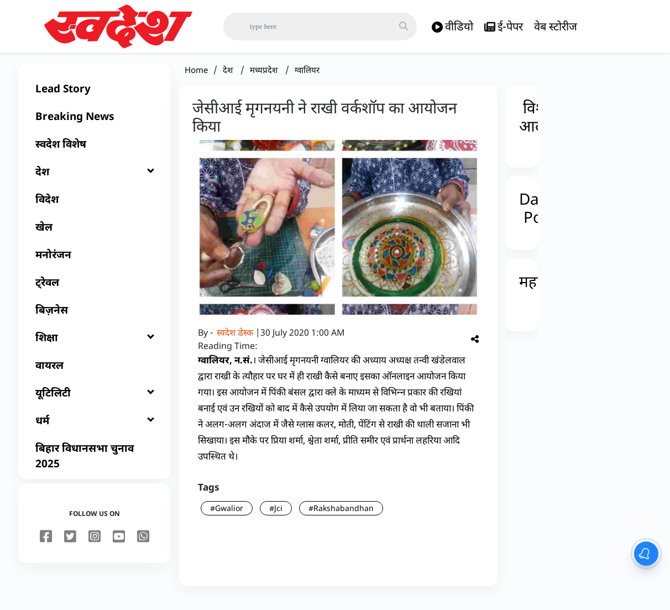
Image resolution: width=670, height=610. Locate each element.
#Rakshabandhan (341, 517)
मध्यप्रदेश (265, 78)
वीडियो (452, 27)
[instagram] (94, 546)
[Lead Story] (94, 97)
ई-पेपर (503, 27)
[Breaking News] (94, 124)
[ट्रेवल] (94, 290)
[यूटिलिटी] (94, 401)
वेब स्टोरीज (555, 26)
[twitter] (70, 546)
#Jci (275, 517)
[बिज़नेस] (94, 318)
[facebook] (46, 546)
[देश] (94, 180)
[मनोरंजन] (94, 263)
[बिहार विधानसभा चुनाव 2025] (94, 464)
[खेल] (94, 235)
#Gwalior (226, 517)
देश (229, 78)
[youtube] (119, 546)
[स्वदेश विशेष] (94, 152)
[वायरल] (94, 373)
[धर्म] (94, 429)
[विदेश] (94, 207)
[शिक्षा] (94, 346)
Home (196, 78)
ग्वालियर (307, 78)
